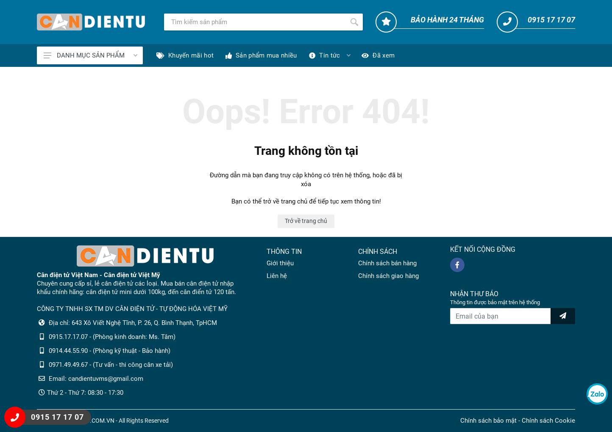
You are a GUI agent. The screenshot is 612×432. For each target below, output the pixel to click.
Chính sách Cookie (548, 420)
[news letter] (563, 316)
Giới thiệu (280, 263)
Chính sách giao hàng (388, 276)
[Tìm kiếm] (255, 22)
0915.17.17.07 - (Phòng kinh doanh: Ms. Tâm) (112, 337)
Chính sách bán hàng (387, 263)
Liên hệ (277, 276)
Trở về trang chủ (306, 220)
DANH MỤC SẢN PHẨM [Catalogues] (90, 55)
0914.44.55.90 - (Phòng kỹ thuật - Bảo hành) (109, 351)
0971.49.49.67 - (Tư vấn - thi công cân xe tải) (111, 365)
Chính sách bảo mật (488, 420)
